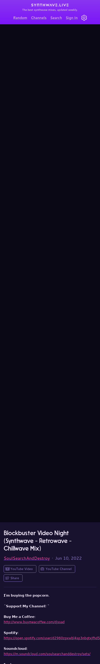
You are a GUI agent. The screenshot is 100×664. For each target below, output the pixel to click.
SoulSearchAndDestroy (27, 558)
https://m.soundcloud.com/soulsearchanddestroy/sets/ (47, 653)
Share (14, 578)
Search (56, 17)
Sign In (72, 17)
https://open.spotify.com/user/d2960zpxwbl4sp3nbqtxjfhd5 (52, 638)
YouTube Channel (59, 569)
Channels (38, 17)
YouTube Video (21, 569)
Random (20, 17)
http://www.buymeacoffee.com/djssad (34, 622)
